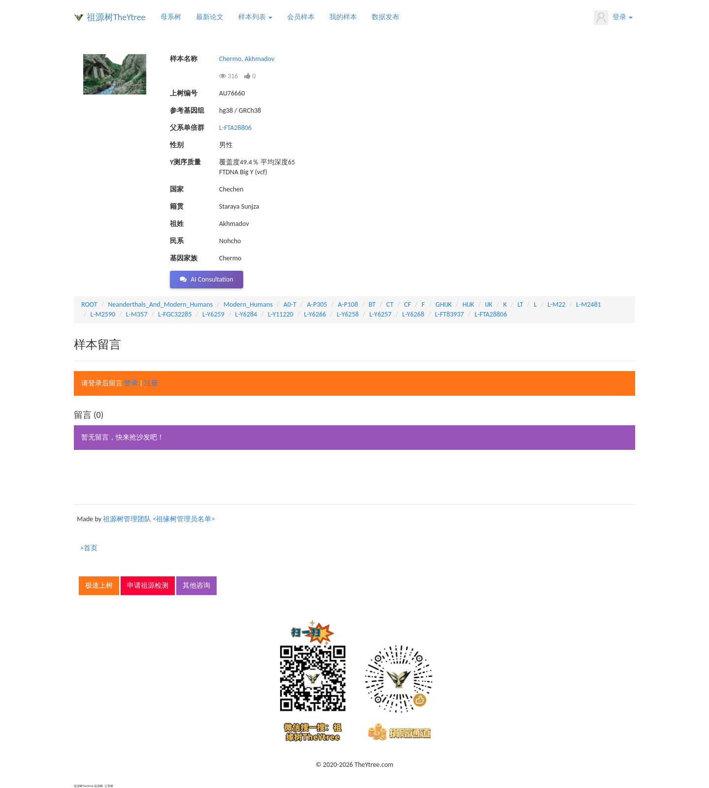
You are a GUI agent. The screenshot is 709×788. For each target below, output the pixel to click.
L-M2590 (103, 314)
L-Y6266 (315, 314)
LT (520, 304)
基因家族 (183, 258)
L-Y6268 (413, 314)
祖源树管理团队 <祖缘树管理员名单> (159, 519)
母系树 (171, 17)
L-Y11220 (280, 314)
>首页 (88, 548)
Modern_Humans (248, 304)
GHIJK (444, 304)
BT (372, 304)
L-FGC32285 (175, 314)
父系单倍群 (187, 128)
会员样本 (301, 17)
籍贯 (177, 206)
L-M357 (136, 314)
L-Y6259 (213, 314)
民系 (177, 241)
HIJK (468, 304)
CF (407, 304)
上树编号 (183, 93)
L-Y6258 (348, 314)
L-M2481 (588, 304)
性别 (177, 145)
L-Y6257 (380, 314)
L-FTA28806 (235, 128)
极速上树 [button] (99, 585)
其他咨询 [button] (196, 585)
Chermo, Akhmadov (246, 59)
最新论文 (210, 17)
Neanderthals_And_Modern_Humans (160, 304)
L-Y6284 (246, 314)
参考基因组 (187, 110)
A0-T (290, 304)
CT (390, 304)
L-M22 (556, 304)
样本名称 (183, 59)
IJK (488, 304)
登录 (613, 17)
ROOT (89, 304)
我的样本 (343, 17)
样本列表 (255, 17)
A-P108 (348, 304)
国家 (177, 189)
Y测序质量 (185, 162)
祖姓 (177, 224)
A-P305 (317, 304)
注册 (151, 383)
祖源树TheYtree (116, 17)
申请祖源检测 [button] (147, 585)
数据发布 (385, 17)
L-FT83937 (449, 314)
